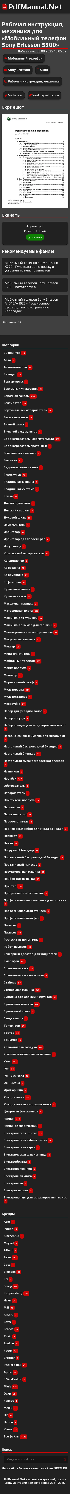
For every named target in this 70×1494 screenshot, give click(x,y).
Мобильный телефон (25, 58)
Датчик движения (19, 503)
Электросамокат (18, 1190)
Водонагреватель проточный (28, 446)
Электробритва (17, 1161)
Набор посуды (16, 718)
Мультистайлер (18, 696)
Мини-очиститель (19, 653)
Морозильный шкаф (21, 682)
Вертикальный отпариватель (28, 410)
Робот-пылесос (18, 946)
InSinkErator (15, 1379)
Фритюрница (15, 1090)
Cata (9, 1264)
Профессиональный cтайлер (27, 911)
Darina (10, 1422)
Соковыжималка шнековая (26, 975)
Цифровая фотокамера (23, 1111)
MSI (9, 1307)
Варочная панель (20, 396)
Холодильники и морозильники (30, 1104)
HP (8, 1415)
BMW (10, 1322)
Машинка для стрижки (23, 618)
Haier (10, 1300)
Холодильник (17, 1097)
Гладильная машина (21, 481)
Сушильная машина (22, 1004)
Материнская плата (21, 610)
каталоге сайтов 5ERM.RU (48, 1468)
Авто (9, 360)
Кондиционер (16, 560)
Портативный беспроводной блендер (34, 857)
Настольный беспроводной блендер (33, 746)
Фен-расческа (16, 1075)
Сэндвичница (16, 1018)
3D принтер (15, 353)
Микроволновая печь (22, 639)
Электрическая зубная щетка (28, 1140)
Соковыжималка (19, 968)
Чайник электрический (23, 1126)
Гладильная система (21, 489)
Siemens (12, 1271)
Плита (11, 843)
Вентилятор (15, 403)
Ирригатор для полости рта (27, 539)
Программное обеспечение (26, 893)
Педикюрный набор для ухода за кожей (36, 828)
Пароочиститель (18, 821)
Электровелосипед (20, 1168)
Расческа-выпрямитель (23, 939)
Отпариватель (16, 793)
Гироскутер (15, 474)
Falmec (11, 1400)
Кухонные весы (18, 596)
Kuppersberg (16, 1293)
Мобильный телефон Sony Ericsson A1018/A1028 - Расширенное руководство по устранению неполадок (31, 305)
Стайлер (13, 982)
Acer (9, 1221)
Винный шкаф (16, 424)
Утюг (11, 1061)
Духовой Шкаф (18, 517)
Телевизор (15, 1025)
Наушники (13, 771)
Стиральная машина (22, 990)
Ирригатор (14, 532)
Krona (11, 1429)
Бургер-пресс (16, 381)
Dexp (10, 1393)
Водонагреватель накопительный (32, 439)
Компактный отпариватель (26, 553)
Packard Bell (15, 1365)
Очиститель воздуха (22, 800)
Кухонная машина (19, 589)
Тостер (12, 1032)
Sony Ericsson (19, 70)
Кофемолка (15, 582)
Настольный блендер (22, 753)
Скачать (35, 237)
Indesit (11, 1229)
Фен (9, 1068)
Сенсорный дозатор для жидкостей (33, 954)
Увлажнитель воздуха (23, 1047)
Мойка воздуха (17, 668)
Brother (11, 1357)
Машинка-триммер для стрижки (30, 625)
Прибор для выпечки (22, 879)
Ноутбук (13, 778)
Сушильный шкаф (19, 1011)
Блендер (13, 374)
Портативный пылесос (22, 864)
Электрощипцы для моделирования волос (35, 1199)
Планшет (13, 836)
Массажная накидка (21, 603)
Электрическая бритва (23, 1133)
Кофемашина (16, 575)
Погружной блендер (21, 850)
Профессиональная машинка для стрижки (35, 902)
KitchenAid (14, 1236)
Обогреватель (16, 785)
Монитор (13, 675)
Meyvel (11, 1243)
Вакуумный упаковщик (23, 388)
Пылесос (13, 932)
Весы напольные (18, 417)
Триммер (13, 1040)
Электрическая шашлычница (27, 1154)
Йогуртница (15, 546)
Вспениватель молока (22, 453)
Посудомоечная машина (24, 871)
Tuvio (10, 1336)
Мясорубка (15, 703)
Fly (8, 1279)
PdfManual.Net (35, 6)
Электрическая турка (22, 1147)
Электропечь (15, 1183)
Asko (11, 1257)
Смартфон (15, 961)
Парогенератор (18, 814)
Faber (11, 1350)
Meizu (11, 1408)
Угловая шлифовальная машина (30, 1054)
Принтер (13, 886)
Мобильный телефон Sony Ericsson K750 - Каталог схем (31, 285)
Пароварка (14, 807)
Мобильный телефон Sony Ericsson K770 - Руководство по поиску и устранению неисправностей (31, 266)
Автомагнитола (18, 367)
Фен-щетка (14, 1083)
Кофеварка (15, 567)
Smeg (11, 1286)
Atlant (10, 1250)
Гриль (11, 496)
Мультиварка (17, 689)
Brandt (11, 1329)
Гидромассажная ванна (23, 467)
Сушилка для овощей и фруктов (30, 997)
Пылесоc (12, 925)
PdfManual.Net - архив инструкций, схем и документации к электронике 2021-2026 (35, 1481)
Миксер (12, 646)
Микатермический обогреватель (31, 632)
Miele (11, 1386)
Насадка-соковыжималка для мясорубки (34, 737)
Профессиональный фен (24, 918)
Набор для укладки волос (25, 711)
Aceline (11, 1343)
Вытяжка (13, 460)
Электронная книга (20, 1176)
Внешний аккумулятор (23, 431)
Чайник (12, 1118)
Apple (11, 1372)
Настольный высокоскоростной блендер (34, 762)
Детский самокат (19, 510)
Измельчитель (17, 525)
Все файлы (15, 1436)
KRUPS (11, 1315)
